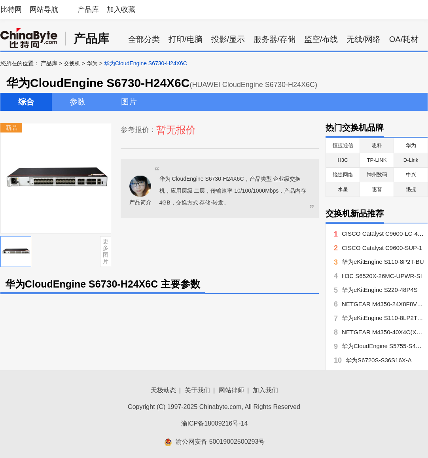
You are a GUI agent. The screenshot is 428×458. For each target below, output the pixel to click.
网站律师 (231, 390)
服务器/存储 (274, 39)
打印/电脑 (186, 39)
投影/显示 (228, 39)
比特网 (11, 9)
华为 (92, 63)
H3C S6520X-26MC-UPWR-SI (382, 276)
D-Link (411, 160)
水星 (343, 189)
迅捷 (411, 189)
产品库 (88, 9)
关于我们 (197, 390)
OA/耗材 (404, 39)
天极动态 (163, 390)
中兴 (411, 175)
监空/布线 (321, 39)
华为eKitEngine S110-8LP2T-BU (384, 317)
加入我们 (265, 390)
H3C (342, 160)
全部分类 (144, 39)
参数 (77, 101)
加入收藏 (121, 9)
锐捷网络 (343, 175)
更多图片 (105, 251)
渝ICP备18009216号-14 (214, 423)
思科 (377, 145)
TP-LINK (377, 160)
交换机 (72, 63)
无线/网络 (364, 39)
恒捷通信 (343, 145)
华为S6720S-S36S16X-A (379, 360)
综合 (26, 101)
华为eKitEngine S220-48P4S (380, 289)
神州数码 (377, 175)
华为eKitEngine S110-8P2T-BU (383, 261)
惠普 (377, 189)
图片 (129, 101)
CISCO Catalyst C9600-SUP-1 (382, 247)
